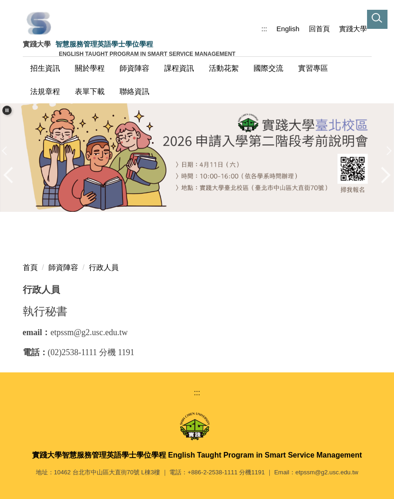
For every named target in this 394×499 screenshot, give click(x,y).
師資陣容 (63, 267)
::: (264, 29)
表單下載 (90, 91)
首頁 (30, 267)
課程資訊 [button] (179, 68)
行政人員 (104, 267)
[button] (385, 9)
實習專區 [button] (313, 68)
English (287, 29)
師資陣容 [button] (134, 68)
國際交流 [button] (268, 68)
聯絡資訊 (134, 91)
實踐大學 (353, 29)
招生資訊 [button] (45, 68)
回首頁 (319, 29)
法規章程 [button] (45, 91)
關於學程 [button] (90, 68)
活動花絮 (224, 68)
